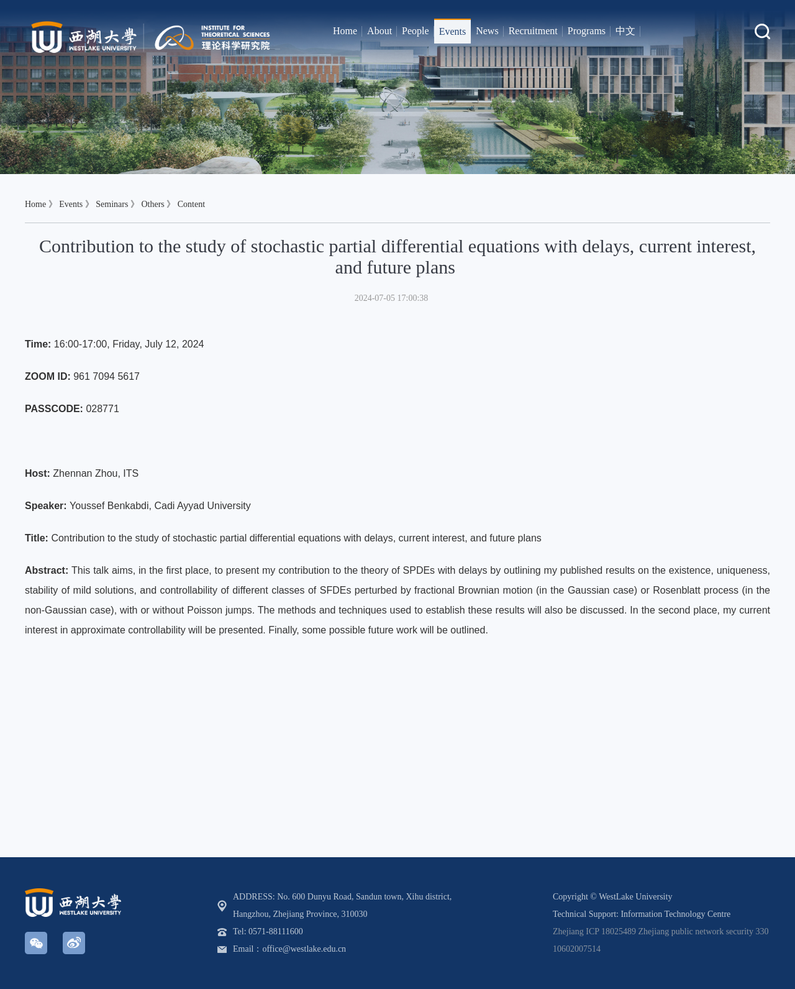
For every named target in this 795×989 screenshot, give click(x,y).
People (415, 30)
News (487, 30)
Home (345, 30)
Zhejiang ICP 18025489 (594, 931)
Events (452, 31)
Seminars (112, 204)
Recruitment (533, 30)
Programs (587, 30)
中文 (625, 30)
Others (152, 204)
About (379, 30)
